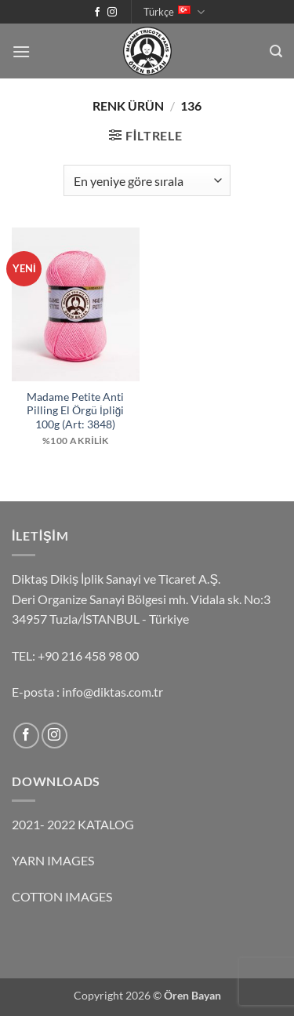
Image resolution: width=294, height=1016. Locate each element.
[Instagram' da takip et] (112, 12)
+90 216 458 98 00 (88, 655)
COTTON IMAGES (62, 896)
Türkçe (174, 12)
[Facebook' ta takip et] (97, 12)
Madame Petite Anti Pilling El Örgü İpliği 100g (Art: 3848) (75, 411)
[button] (21, 51)
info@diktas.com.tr (112, 691)
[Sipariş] (147, 180)
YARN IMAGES (53, 860)
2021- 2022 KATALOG (73, 824)
